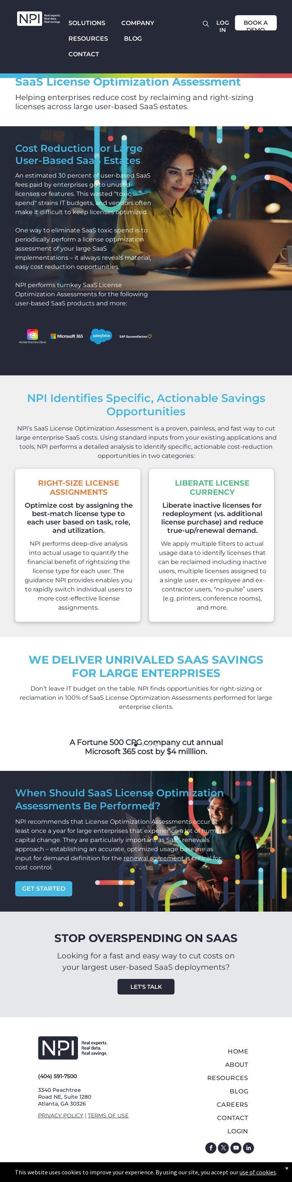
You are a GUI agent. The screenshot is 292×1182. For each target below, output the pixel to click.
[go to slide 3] (149, 745)
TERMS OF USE (108, 1115)
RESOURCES (88, 38)
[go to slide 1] (135, 745)
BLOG (133, 38)
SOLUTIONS (86, 23)
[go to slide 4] (156, 745)
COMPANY (137, 23)
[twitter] (223, 1148)
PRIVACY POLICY (60, 1115)
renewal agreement (154, 858)
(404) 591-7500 (57, 1076)
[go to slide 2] (142, 745)
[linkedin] (248, 1148)
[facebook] (210, 1148)
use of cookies (258, 1172)
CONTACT (83, 54)
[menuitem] (218, 1051)
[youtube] (235, 1148)
